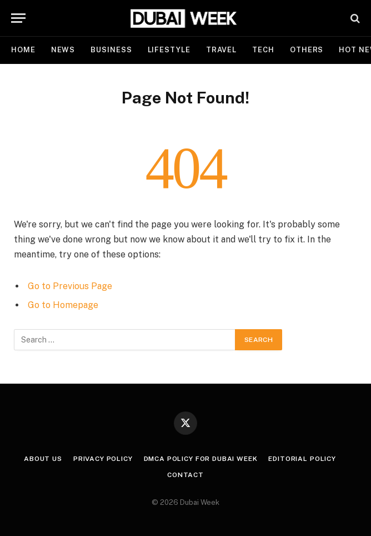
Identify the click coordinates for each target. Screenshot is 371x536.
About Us (43, 459)
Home (23, 50)
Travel (221, 50)
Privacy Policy (103, 459)
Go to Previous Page (70, 286)
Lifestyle (169, 50)
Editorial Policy (301, 459)
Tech (263, 50)
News (63, 50)
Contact (185, 475)
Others (306, 50)
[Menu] (18, 18)
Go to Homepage (63, 305)
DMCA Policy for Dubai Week (201, 459)
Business (111, 50)
